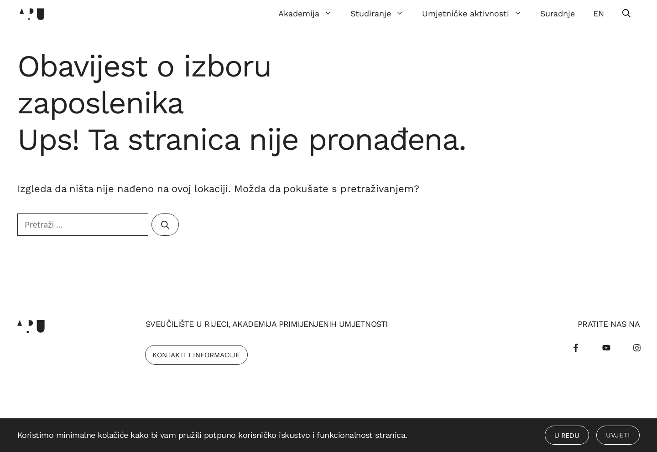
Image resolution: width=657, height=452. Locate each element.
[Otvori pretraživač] (626, 13)
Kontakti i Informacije (196, 355)
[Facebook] (576, 348)
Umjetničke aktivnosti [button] (476, 13)
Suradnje (557, 13)
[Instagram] (637, 348)
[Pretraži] (165, 224)
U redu (566, 435)
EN (598, 13)
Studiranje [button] (381, 13)
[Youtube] (606, 348)
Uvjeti (618, 435)
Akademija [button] (309, 13)
